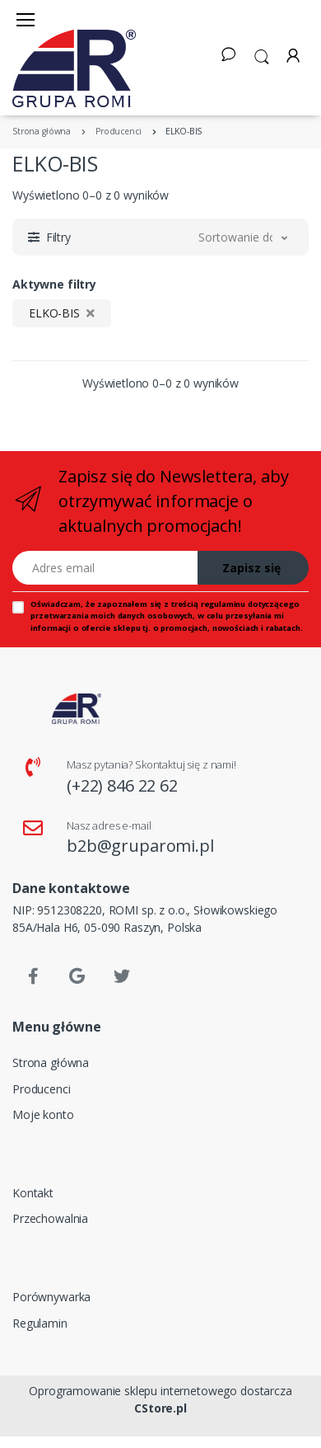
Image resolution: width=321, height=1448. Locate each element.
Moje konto (43, 1114)
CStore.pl (160, 1408)
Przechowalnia (50, 1218)
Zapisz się (251, 568)
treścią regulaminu (208, 604)
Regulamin (39, 1323)
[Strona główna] (74, 68)
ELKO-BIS (62, 313)
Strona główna (50, 1062)
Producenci (41, 1089)
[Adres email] (105, 568)
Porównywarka (51, 1297)
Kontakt (33, 1193)
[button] (262, 55)
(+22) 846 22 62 (122, 785)
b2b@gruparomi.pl (140, 845)
